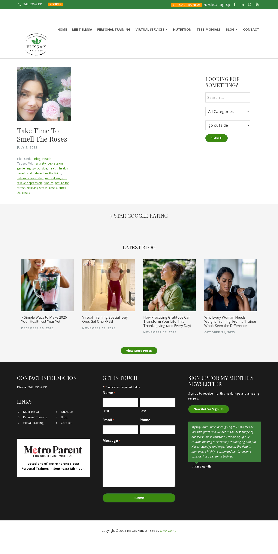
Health (46, 173)
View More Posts (139, 365)
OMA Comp (168, 544)
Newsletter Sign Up (216, 5)
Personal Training (35, 431)
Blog (37, 173)
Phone (145, 434)
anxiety (41, 178)
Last (143, 425)
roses (53, 202)
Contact (66, 437)
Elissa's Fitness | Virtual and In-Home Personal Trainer (36, 51)
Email (108, 434)
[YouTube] (257, 4)
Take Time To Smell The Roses (42, 148)
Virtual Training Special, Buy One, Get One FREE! (105, 333)
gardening (24, 183)
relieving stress (37, 202)
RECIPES (55, 4)
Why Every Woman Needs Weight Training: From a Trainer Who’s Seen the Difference (230, 335)
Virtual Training (33, 437)
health (53, 183)
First (106, 425)
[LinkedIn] (242, 4)
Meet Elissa (31, 426)
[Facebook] (234, 4)
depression (55, 178)
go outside (39, 183)
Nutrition (67, 426)
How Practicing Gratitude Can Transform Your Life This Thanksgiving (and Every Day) (167, 335)
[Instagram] (250, 4)
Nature (48, 197)
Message (111, 455)
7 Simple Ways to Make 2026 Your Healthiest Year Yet (44, 333)
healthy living (52, 188)
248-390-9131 (33, 4)
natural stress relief (30, 192)
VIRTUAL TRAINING (186, 5)
